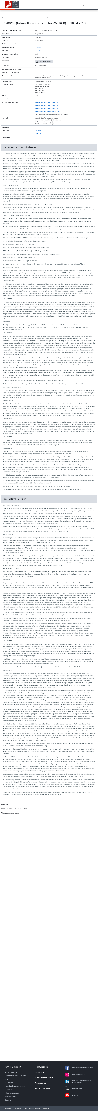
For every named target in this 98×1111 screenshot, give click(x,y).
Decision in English (43, 61)
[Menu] (88, 4)
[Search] (83, 4)
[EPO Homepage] (12, 5)
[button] (49, 147)
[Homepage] (2, 17)
